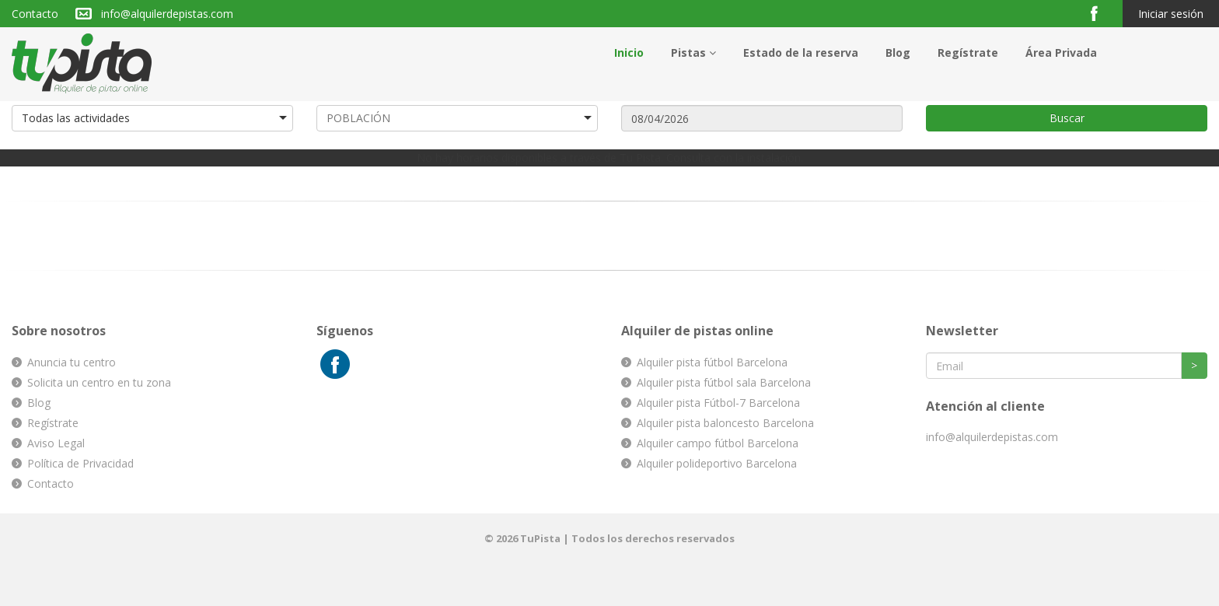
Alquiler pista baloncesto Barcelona (725, 422)
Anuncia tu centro (71, 362)
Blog (897, 52)
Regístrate (968, 52)
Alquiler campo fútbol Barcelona (717, 443)
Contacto (35, 13)
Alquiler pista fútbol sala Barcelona (724, 382)
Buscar (1067, 117)
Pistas (693, 52)
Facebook (1100, 13)
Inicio (629, 52)
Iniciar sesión (1170, 13)
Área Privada (1061, 52)
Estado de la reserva (800, 52)
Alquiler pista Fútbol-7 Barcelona (718, 402)
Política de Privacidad (80, 463)
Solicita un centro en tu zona (99, 382)
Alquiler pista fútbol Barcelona (712, 362)
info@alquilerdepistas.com (167, 13)
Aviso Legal (56, 443)
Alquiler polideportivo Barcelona (717, 463)
